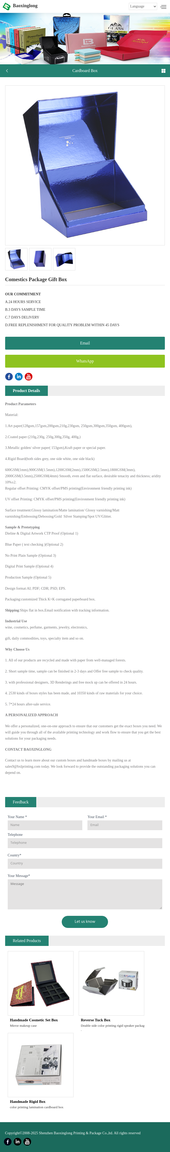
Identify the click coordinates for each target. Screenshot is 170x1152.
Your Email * (97, 817)
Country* (14, 855)
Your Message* (19, 876)
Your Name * (17, 817)
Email (85, 343)
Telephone (15, 835)
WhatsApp (85, 361)
